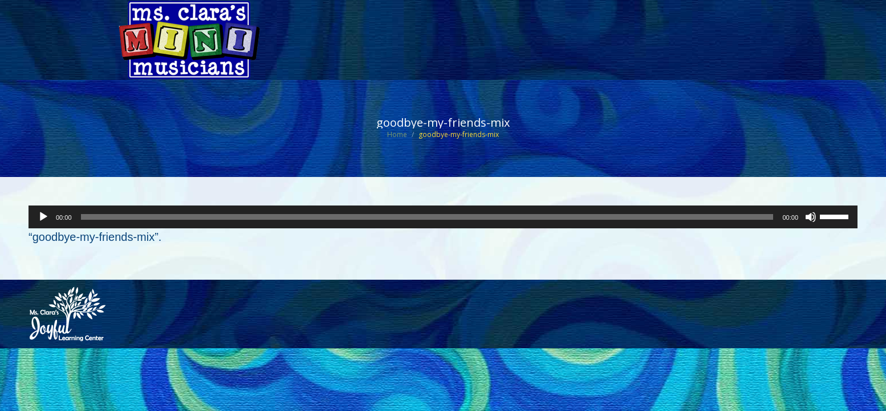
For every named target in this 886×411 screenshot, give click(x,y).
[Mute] (810, 217)
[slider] (427, 217)
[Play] (43, 217)
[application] (443, 217)
